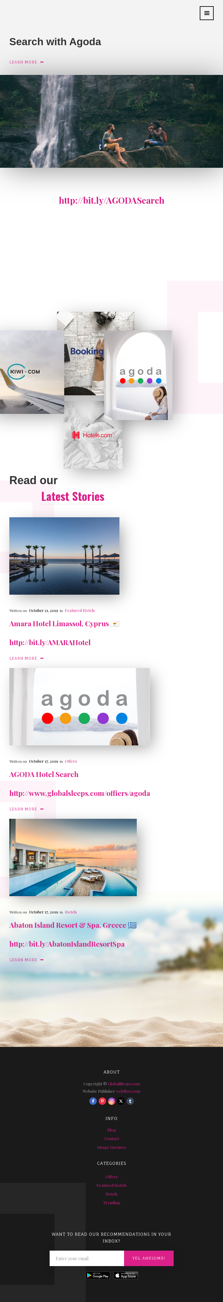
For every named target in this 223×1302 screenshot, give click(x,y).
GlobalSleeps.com (124, 1083)
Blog (111, 1129)
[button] (207, 13)
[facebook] (93, 1101)
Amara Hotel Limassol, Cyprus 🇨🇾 (64, 623)
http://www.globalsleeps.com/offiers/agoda (79, 793)
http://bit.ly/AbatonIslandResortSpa (67, 943)
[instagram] (111, 1101)
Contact (111, 1138)
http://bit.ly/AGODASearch (111, 200)
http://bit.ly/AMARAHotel (50, 642)
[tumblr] (130, 1101)
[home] (4, 10)
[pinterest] (102, 1101)
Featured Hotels (80, 610)
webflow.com (128, 1091)
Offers (71, 761)
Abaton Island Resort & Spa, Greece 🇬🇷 (73, 925)
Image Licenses (111, 1147)
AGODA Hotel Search (43, 774)
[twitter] (121, 1101)
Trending (111, 1202)
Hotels (71, 911)
